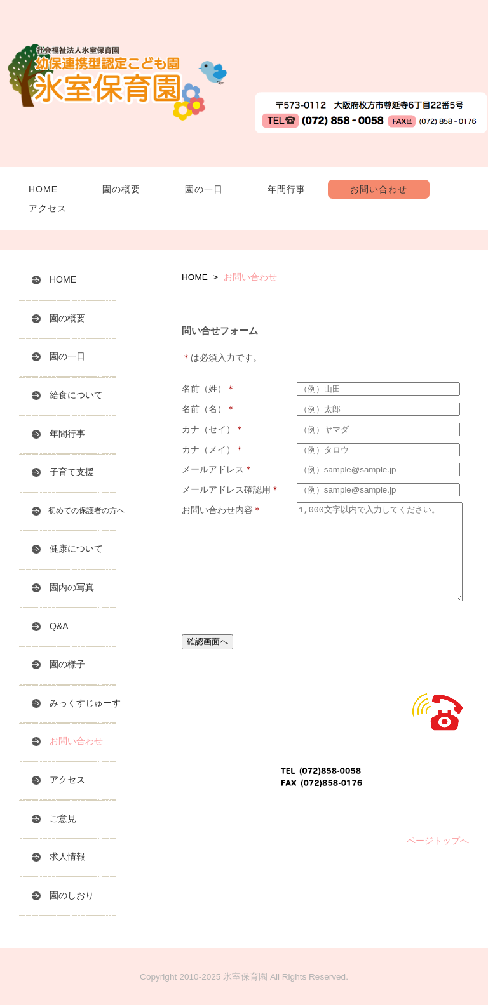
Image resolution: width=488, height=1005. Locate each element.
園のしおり (63, 894)
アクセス (48, 208)
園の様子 (58, 664)
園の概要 (121, 189)
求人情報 (58, 856)
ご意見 (54, 818)
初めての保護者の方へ (78, 511)
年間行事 (287, 189)
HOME (43, 189)
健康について (67, 548)
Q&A (50, 625)
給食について (67, 395)
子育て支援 (63, 472)
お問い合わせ (378, 189)
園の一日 (204, 189)
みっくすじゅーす (76, 703)
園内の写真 (63, 587)
